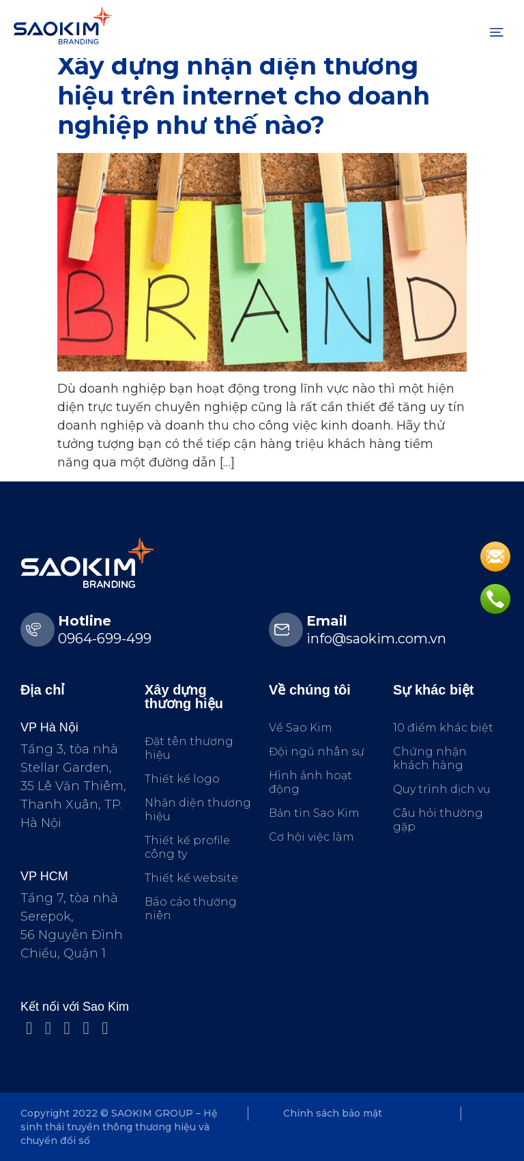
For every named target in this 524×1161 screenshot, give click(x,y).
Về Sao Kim (300, 727)
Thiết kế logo (182, 778)
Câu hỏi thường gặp (438, 820)
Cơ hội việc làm (311, 836)
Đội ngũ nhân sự (316, 751)
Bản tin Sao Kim (314, 813)
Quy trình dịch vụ (442, 789)
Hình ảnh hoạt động (310, 782)
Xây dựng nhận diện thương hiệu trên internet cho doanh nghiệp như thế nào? (243, 95)
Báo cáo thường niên (191, 908)
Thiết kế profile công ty (187, 847)
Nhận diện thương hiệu (198, 809)
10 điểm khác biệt (443, 727)
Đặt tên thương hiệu (189, 748)
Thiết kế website (191, 877)
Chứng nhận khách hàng (430, 758)
